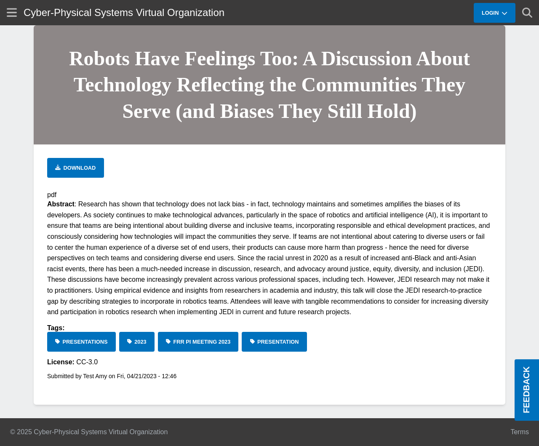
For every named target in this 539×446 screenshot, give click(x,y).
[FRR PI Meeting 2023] (198, 342)
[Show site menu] (12, 12)
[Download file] (75, 168)
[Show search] (527, 13)
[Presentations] (81, 342)
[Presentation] (274, 342)
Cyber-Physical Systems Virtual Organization (124, 12)
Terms (519, 431)
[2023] (137, 342)
